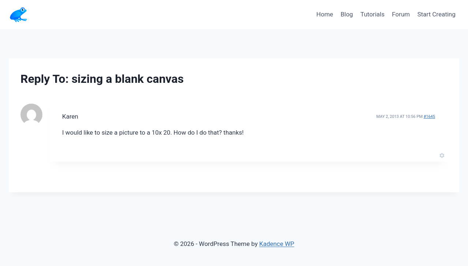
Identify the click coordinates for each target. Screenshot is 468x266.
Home (324, 14)
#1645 (429, 116)
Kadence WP (276, 243)
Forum (401, 14)
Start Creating (436, 14)
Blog (346, 14)
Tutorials (373, 14)
